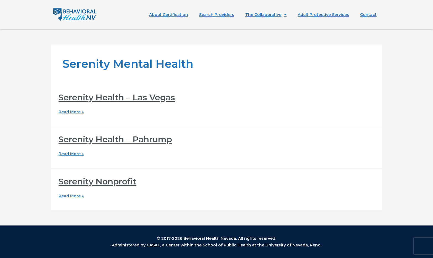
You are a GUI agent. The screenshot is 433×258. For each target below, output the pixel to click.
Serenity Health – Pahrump (115, 139)
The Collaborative (266, 14)
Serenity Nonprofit (97, 181)
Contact (368, 14)
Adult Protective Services (323, 14)
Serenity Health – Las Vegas (117, 97)
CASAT (153, 245)
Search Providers (216, 14)
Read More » (71, 112)
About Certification (168, 14)
